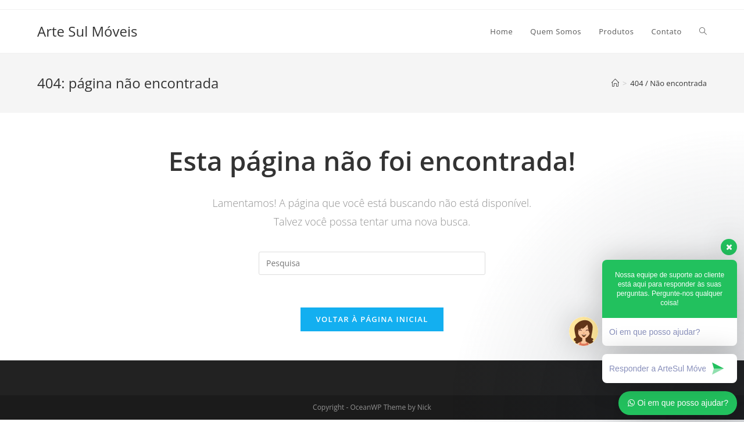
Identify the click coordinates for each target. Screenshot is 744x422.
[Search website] (703, 31)
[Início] (615, 83)
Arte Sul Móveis (87, 31)
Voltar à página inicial (372, 321)
